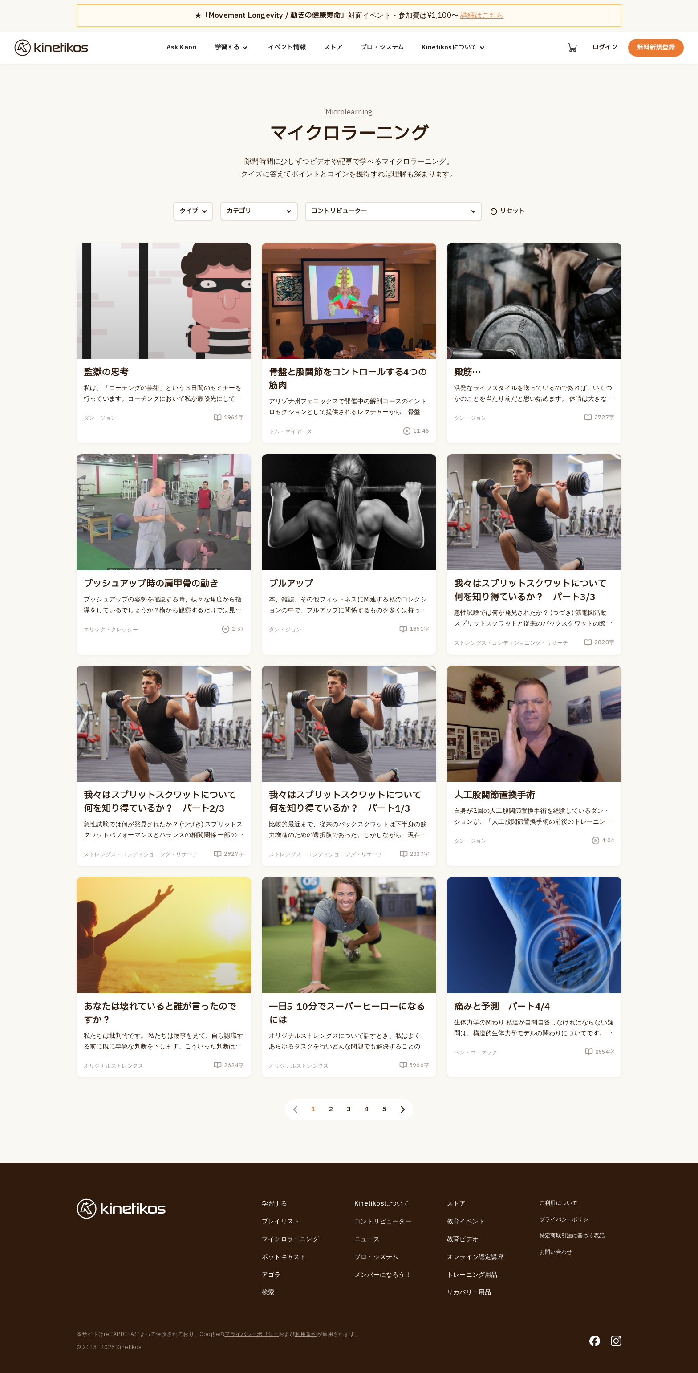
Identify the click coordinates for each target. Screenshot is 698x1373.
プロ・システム (382, 48)
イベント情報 (287, 48)
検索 (268, 1292)
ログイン (604, 48)
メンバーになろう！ (382, 1275)
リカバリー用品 (469, 1292)
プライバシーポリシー (567, 1219)
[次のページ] (402, 1109)
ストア (333, 48)
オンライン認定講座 (475, 1257)
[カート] (572, 48)
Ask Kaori (181, 48)
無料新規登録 (656, 47)
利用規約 (306, 1334)
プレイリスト (281, 1221)
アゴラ (271, 1275)
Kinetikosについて (454, 47)
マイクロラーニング (290, 1239)
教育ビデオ (463, 1239)
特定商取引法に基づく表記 (572, 1235)
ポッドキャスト (284, 1257)
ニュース (367, 1239)
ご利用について (558, 1203)
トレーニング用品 (472, 1275)
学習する (232, 47)
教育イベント (466, 1221)
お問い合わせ (556, 1252)
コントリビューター (382, 1221)
